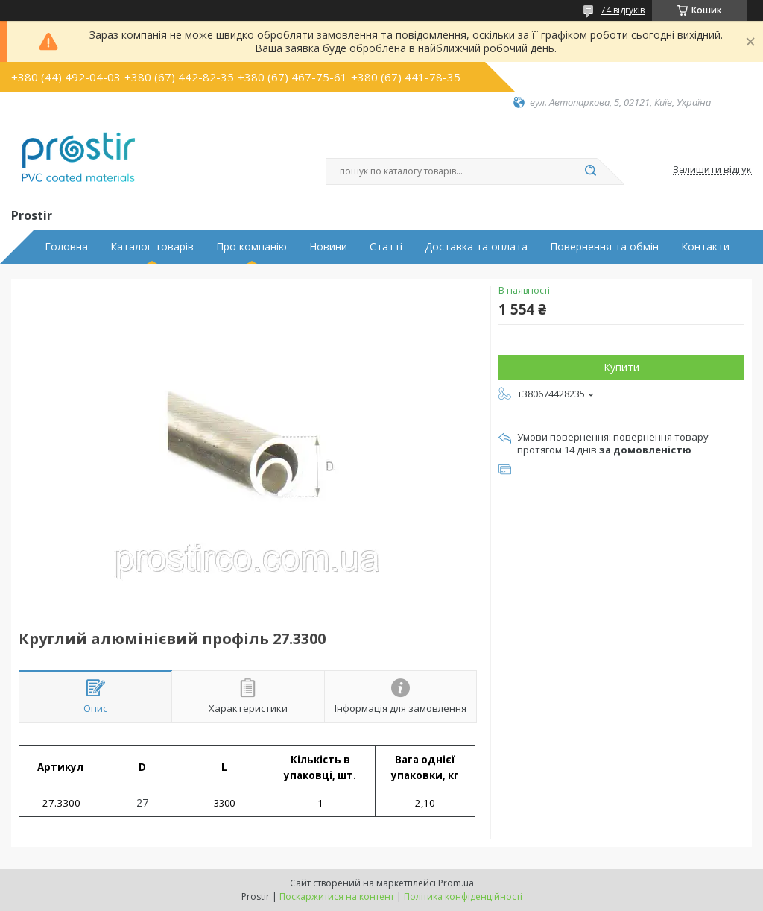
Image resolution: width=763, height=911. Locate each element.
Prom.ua (456, 883)
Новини (328, 247)
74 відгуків (623, 10)
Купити (621, 367)
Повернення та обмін (604, 247)
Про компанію (251, 247)
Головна (66, 247)
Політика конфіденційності (463, 896)
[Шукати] (590, 171)
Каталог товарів (152, 247)
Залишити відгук (712, 170)
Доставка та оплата (476, 247)
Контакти (705, 247)
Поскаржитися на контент (336, 896)
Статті (386, 247)
